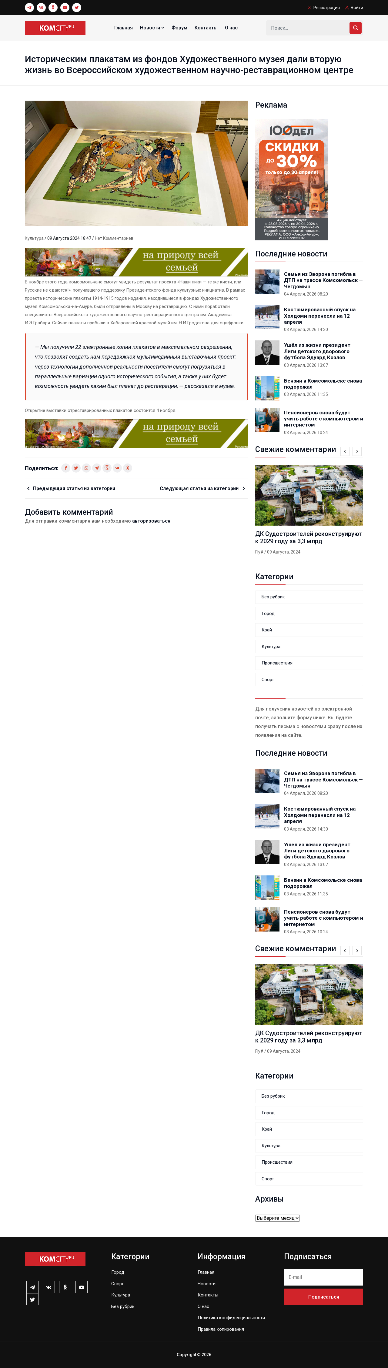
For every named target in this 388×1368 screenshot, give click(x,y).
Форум (179, 28)
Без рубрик (273, 597)
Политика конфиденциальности (231, 1317)
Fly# (259, 552)
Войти (357, 7)
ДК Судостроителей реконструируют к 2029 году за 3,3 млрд (309, 537)
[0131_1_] (136, 262)
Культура (35, 238)
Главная (123, 28)
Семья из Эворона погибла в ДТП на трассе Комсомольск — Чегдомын (323, 280)
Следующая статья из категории (200, 488)
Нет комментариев (114, 238)
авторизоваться (151, 521)
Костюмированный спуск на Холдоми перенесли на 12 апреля (320, 315)
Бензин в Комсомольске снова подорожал (323, 384)
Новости (153, 28)
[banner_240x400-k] (291, 179)
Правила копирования (221, 1329)
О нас (231, 28)
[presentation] (345, 451)
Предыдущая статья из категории (74, 488)
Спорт (268, 679)
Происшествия (277, 663)
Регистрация (326, 7)
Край (267, 630)
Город (268, 613)
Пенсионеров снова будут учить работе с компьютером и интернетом (323, 419)
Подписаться (323, 1297)
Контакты (206, 28)
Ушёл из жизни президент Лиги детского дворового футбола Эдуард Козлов (317, 351)
